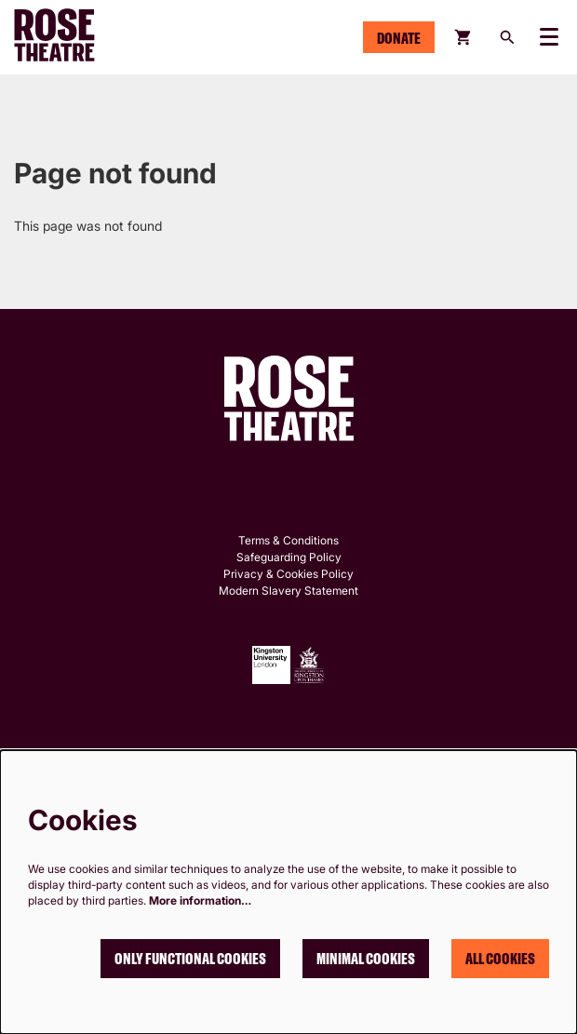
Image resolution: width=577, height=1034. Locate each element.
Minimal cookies (365, 958)
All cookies (500, 958)
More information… (200, 900)
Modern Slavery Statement (288, 591)
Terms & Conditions (288, 540)
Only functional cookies (190, 958)
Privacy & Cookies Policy (288, 574)
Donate (399, 38)
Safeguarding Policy (289, 557)
